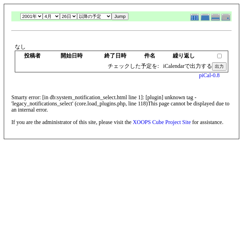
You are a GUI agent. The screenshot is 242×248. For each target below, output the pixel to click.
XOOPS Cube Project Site (162, 122)
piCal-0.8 (209, 75)
